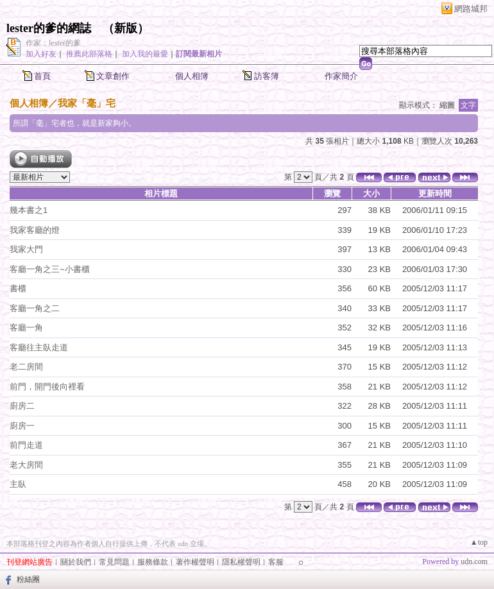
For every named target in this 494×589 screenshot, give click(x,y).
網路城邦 (471, 8)
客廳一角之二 (35, 308)
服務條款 (152, 562)
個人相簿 (192, 76)
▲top (479, 542)
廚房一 (22, 426)
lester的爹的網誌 (48, 28)
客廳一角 (26, 327)
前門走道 (26, 445)
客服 (276, 562)
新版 (125, 28)
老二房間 (26, 366)
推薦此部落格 (89, 53)
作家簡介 (341, 76)
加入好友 (41, 53)
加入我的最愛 (145, 53)
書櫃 (18, 288)
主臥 (18, 484)
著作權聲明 (195, 562)
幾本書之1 (28, 210)
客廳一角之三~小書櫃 (50, 269)
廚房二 (22, 406)
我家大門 (26, 249)
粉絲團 (28, 579)
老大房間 (26, 465)
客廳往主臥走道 (39, 347)
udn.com (474, 561)
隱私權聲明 (241, 562)
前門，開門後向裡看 (47, 386)
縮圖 (447, 105)
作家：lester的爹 (53, 42)
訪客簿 (266, 76)
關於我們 (75, 562)
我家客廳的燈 (35, 230)
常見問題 (114, 562)
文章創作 (113, 76)
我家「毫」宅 (86, 103)
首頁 (42, 76)
